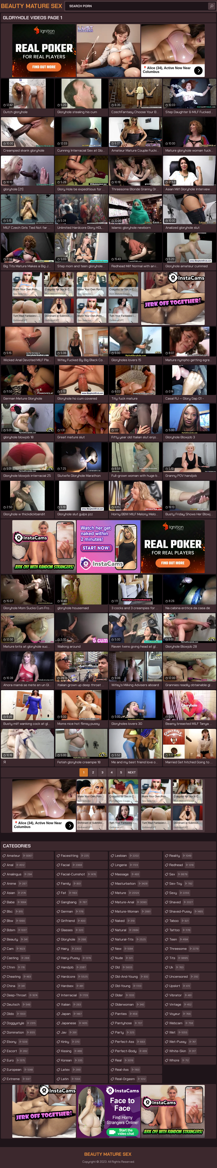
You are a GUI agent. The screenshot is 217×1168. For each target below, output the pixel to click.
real (124, 1060)
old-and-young (132, 976)
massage (127, 874)
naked (125, 921)
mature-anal (131, 902)
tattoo (180, 930)
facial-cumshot (79, 874)
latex (71, 1070)
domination (21, 1032)
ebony (17, 1042)
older (125, 995)
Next (132, 772)
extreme (19, 1079)
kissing (72, 1051)
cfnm (16, 967)
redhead (182, 865)
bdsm (17, 930)
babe (17, 902)
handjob (74, 967)
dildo (16, 1014)
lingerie (127, 865)
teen (179, 939)
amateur (20, 856)
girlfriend (73, 921)
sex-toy (181, 883)
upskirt (180, 986)
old (124, 967)
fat (69, 893)
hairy (71, 949)
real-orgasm (131, 1079)
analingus (20, 874)
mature (127, 893)
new (124, 949)
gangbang (74, 902)
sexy (179, 893)
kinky (71, 1042)
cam (16, 949)
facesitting (75, 856)
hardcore (75, 976)
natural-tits (131, 939)
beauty (18, 939)
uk (177, 967)
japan (72, 1014)
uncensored (184, 976)
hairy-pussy (76, 958)
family (71, 883)
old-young (128, 986)
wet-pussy (183, 1042)
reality (180, 856)
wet (178, 1032)
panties (126, 1014)
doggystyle (22, 1023)
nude (124, 958)
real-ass (127, 1070)
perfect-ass (130, 1042)
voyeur (180, 1014)
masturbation (132, 883)
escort (18, 1051)
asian (17, 893)
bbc (15, 911)
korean (72, 1060)
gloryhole (74, 939)
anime (17, 883)
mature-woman (133, 911)
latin (71, 1079)
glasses (72, 930)
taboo (179, 921)
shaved (181, 902)
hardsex (72, 986)
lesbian (127, 856)
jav (69, 1032)
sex (178, 874)
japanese (74, 1023)
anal (16, 865)
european (20, 1070)
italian (71, 1004)
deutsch (19, 1004)
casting (18, 958)
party (125, 1032)
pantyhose (129, 1023)
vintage (181, 1004)
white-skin (183, 1051)
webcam (181, 1023)
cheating (19, 976)
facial (72, 865)
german (73, 911)
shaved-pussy (186, 911)
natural (127, 930)
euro (16, 1060)
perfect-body (131, 1051)
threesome (184, 949)
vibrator (181, 995)
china (16, 986)
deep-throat (22, 995)
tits (179, 958)
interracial (75, 995)
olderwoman (130, 1004)
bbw (16, 921)
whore (179, 1060)
